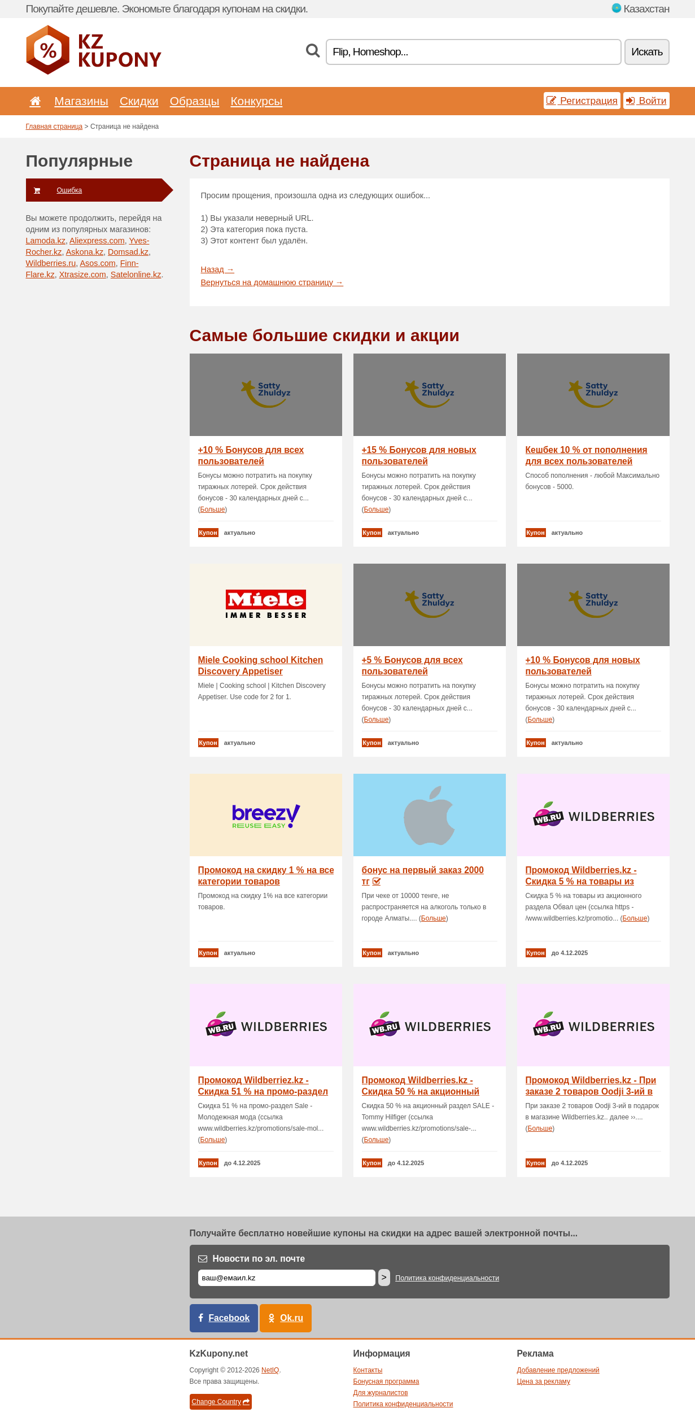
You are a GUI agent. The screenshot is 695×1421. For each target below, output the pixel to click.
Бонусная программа (386, 1381)
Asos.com (97, 263)
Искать (646, 52)
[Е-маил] (286, 1278)
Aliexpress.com (97, 240)
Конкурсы (256, 100)
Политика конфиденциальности (447, 1278)
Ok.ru (291, 1318)
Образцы (195, 100)
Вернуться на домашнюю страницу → (272, 282)
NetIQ (270, 1370)
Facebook (229, 1318)
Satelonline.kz (136, 274)
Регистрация (582, 100)
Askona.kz (84, 251)
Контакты (368, 1370)
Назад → (218, 269)
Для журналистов (380, 1393)
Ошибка (54, 190)
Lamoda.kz (45, 240)
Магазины (81, 100)
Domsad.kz (128, 251)
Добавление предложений (558, 1370)
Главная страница (54, 126)
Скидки (139, 100)
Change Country (221, 1402)
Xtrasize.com (82, 274)
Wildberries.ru (51, 263)
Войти (646, 100)
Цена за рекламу (544, 1381)
